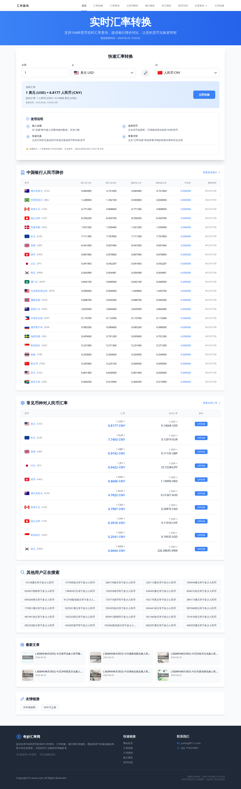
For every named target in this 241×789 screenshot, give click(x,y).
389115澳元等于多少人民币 (201, 599)
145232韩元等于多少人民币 (80, 616)
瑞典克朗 (35, 336)
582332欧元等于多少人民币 (39, 625)
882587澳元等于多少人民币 (161, 625)
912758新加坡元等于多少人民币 (81, 599)
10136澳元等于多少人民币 (39, 582)
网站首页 (128, 743)
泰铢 (33, 354)
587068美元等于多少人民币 (201, 608)
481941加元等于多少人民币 (39, 616)
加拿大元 (35, 209)
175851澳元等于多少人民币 (39, 608)
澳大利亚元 (37, 190)
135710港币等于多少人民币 (120, 599)
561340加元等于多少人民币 (161, 616)
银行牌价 (150, 5)
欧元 (33, 236)
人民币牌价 (132, 5)
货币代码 (183, 5)
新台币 (34, 363)
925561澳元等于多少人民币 (80, 608)
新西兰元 (35, 309)
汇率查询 (114, 5)
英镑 (33, 245)
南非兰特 (35, 381)
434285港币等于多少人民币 (80, 625)
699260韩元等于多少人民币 (39, 599)
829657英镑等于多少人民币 (39, 591)
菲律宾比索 (37, 318)
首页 (84, 5)
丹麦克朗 (35, 227)
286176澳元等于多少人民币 (120, 582)
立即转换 (204, 95)
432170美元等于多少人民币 (161, 599)
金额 (24, 64)
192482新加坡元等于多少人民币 (121, 625)
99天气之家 (50, 707)
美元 (33, 372)
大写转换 (219, 5)
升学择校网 (29, 707)
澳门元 (34, 281)
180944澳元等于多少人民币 (201, 582)
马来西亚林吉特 (39, 290)
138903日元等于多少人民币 (80, 591)
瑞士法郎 (35, 218)
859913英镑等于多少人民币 (120, 616)
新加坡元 (35, 345)
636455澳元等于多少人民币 (161, 591)
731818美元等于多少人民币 (201, 616)
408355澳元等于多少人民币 (201, 625)
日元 (33, 263)
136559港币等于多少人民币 (120, 591)
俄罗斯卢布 (37, 327)
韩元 (33, 272)
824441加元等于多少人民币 (161, 608)
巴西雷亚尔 (37, 200)
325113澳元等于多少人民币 (161, 582)
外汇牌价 (166, 5)
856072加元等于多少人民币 (201, 591)
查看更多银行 (212, 172)
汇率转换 (98, 5)
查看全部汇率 (212, 402)
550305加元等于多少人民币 (120, 608)
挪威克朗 (35, 300)
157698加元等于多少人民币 (80, 582)
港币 (33, 254)
